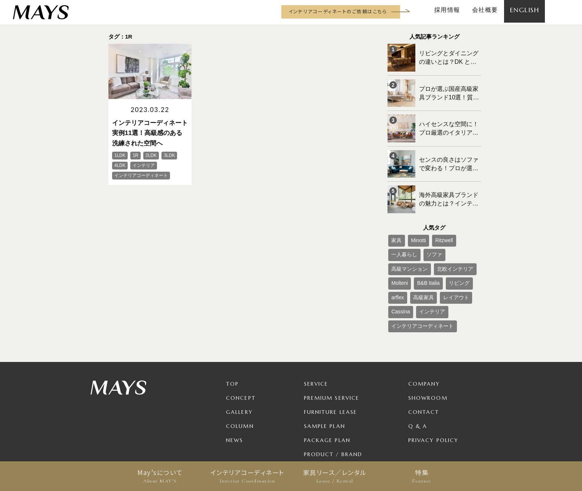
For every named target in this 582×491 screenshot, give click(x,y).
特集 (421, 476)
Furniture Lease (330, 368)
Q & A (418, 382)
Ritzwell (434, 221)
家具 (394, 221)
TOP (232, 339)
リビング (399, 258)
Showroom (428, 353)
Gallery (239, 368)
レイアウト (401, 270)
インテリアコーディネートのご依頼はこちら (337, 11)
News (234, 396)
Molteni (436, 246)
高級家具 (443, 258)
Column (240, 382)
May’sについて (160, 476)
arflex (421, 258)
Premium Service (332, 353)
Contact (423, 368)
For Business (325, 424)
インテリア (455, 270)
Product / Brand (333, 410)
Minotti (413, 221)
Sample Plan (324, 382)
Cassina (428, 270)
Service (316, 339)
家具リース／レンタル (334, 476)
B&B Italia (460, 246)
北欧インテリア (406, 246)
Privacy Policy (433, 396)
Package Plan (327, 396)
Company (424, 339)
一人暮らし (461, 221)
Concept (241, 353)
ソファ (397, 234)
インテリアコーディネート (247, 476)
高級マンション (426, 234)
